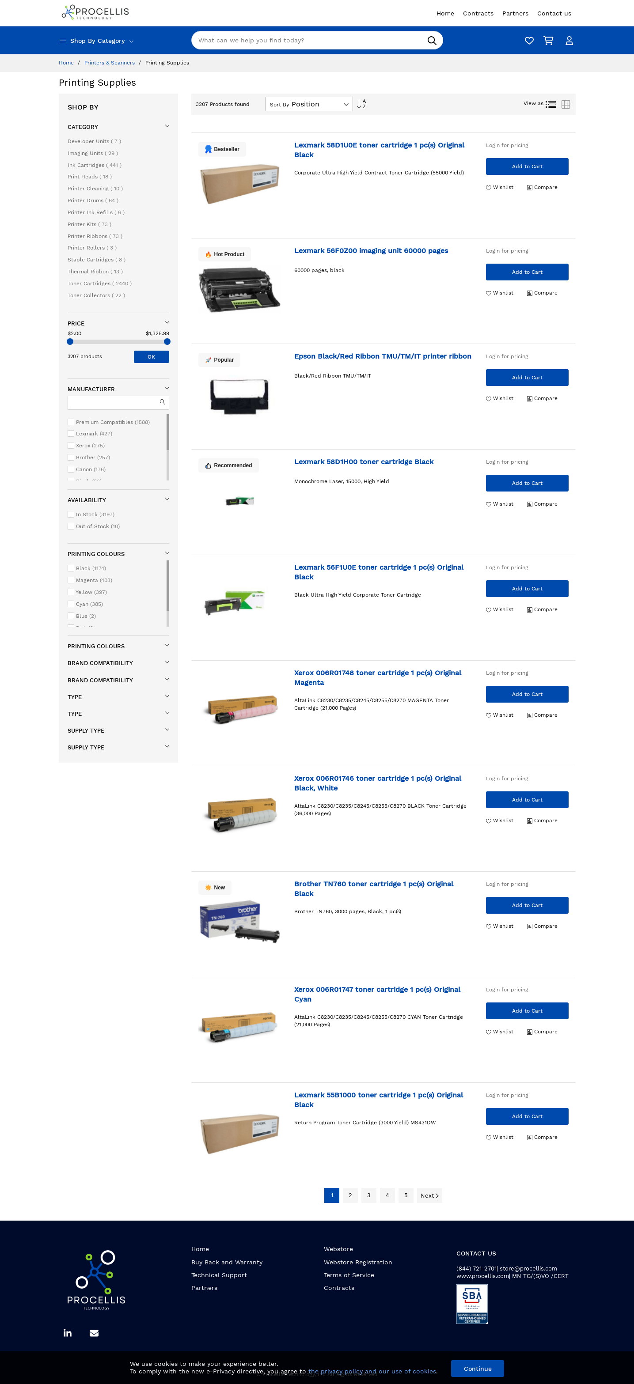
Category (83, 127)
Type (75, 697)
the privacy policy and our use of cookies (372, 1371)
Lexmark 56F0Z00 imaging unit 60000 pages (371, 250)
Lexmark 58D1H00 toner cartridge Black (363, 462)
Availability (87, 500)
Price (76, 323)
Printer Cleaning (95, 188)
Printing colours (96, 554)
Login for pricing (507, 145)
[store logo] (96, 13)
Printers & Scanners (110, 63)
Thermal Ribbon (95, 271)
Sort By (279, 105)
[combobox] (317, 40)
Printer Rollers (92, 248)
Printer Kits (89, 224)
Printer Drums (93, 200)
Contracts (339, 1287)
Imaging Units (93, 153)
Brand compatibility (100, 663)
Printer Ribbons (95, 236)
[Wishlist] (527, 40)
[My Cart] (547, 40)
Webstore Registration (358, 1262)
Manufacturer (91, 389)
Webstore (338, 1248)
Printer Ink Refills (96, 212)
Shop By (83, 107)
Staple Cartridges (96, 260)
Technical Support (219, 1274)
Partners (204, 1287)
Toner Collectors (96, 295)
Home (67, 63)
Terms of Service (349, 1274)
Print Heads (90, 177)
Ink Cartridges (94, 165)
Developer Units (94, 141)
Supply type (86, 730)
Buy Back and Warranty (226, 1262)
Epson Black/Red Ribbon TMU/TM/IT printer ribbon (382, 356)
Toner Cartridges (100, 283)
